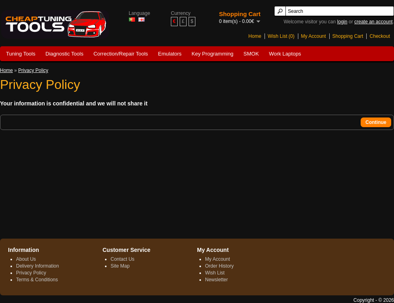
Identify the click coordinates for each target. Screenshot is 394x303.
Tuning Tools (20, 54)
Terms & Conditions (37, 279)
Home (254, 36)
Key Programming (213, 54)
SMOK (251, 54)
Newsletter (216, 279)
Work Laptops (285, 54)
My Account (313, 36)
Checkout (379, 36)
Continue (375, 122)
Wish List (215, 273)
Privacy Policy (33, 70)
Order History (219, 266)
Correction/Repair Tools (120, 54)
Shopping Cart (347, 36)
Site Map (120, 266)
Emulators (170, 54)
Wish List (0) (281, 36)
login (342, 22)
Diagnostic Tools (64, 54)
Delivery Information (37, 266)
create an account (373, 22)
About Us (26, 259)
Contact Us (122, 259)
